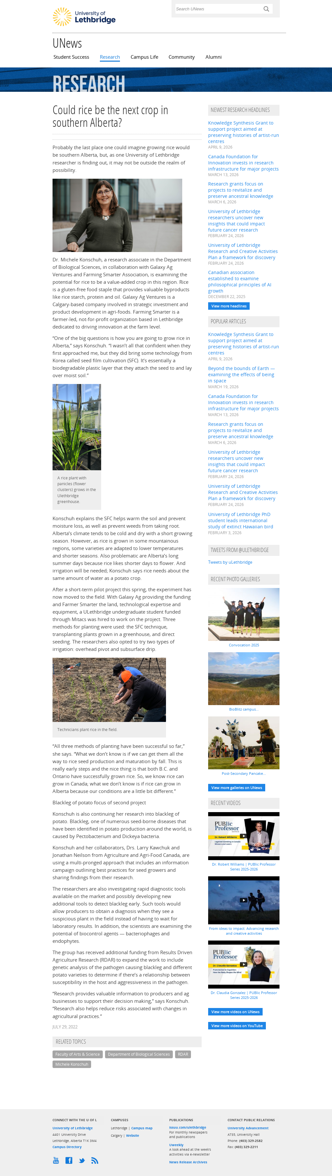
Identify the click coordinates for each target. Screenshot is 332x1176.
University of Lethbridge (73, 1128)
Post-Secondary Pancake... (244, 773)
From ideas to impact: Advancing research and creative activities (244, 931)
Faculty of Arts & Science (77, 1054)
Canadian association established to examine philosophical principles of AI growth (239, 281)
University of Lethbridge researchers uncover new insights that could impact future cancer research (236, 220)
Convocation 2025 (244, 644)
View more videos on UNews (235, 1011)
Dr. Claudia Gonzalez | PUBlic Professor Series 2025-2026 (244, 995)
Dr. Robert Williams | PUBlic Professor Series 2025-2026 (244, 866)
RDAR (183, 1054)
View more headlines (228, 306)
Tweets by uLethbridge (230, 562)
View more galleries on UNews (236, 787)
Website (132, 1135)
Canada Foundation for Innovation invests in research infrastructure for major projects (243, 162)
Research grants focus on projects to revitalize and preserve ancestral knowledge (240, 190)
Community (182, 57)
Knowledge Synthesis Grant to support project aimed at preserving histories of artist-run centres (243, 132)
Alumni (214, 57)
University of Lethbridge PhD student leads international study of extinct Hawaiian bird (240, 520)
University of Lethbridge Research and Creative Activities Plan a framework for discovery (243, 251)
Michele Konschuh (71, 1064)
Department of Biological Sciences (139, 1054)
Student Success (71, 57)
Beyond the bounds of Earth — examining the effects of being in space (241, 374)
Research (110, 57)
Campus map (141, 1128)
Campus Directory (67, 1147)
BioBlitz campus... (244, 709)
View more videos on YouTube (237, 1025)
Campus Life (144, 57)
